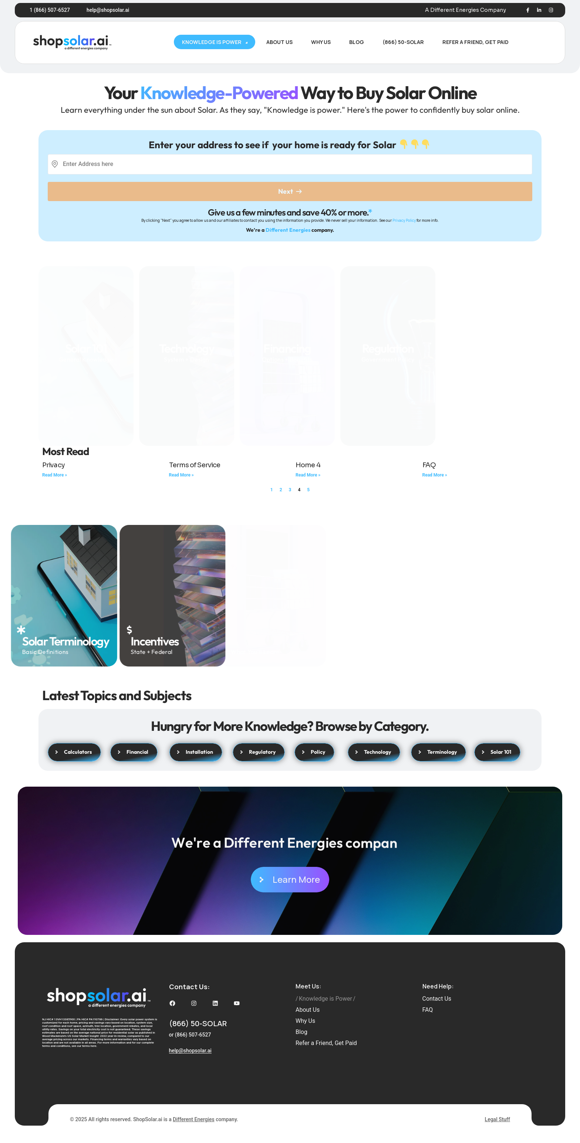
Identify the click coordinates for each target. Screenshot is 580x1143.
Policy (314, 752)
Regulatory (258, 752)
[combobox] (63, 164)
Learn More (290, 879)
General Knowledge (86, 345)
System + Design (186, 350)
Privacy (53, 465)
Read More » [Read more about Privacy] (54, 475)
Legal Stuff (497, 1119)
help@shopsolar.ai (108, 10)
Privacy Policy (404, 220)
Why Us (305, 1020)
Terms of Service (194, 465)
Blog (301, 1031)
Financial (134, 752)
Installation (196, 752)
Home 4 (308, 465)
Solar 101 (86, 334)
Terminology (438, 752)
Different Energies (288, 230)
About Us (308, 1009)
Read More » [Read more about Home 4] (308, 475)
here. (94, 1046)
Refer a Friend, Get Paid (326, 1043)
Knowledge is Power (325, 998)
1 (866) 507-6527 (50, 10)
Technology (186, 339)
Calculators (74, 752)
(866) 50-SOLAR (198, 1023)
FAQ (429, 465)
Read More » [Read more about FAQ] (434, 475)
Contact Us (437, 998)
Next (290, 191)
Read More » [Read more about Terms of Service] (181, 475)
